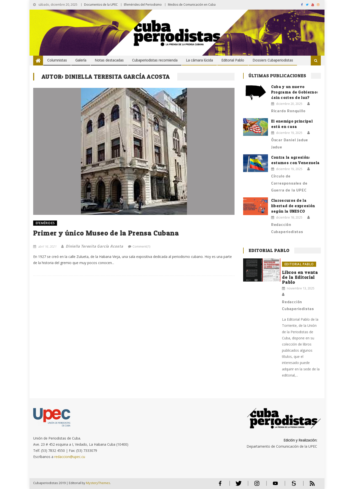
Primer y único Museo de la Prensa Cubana (106, 233)
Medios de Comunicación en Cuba (192, 4)
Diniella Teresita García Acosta (94, 246)
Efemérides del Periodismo (143, 4)
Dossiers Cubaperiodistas (272, 60)
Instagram (257, 485)
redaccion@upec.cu (69, 456)
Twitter (237, 485)
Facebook (220, 485)
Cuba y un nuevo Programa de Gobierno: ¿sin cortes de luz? (294, 92)
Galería (80, 60)
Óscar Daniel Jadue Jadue (289, 143)
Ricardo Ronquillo (288, 111)
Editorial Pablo (232, 60)
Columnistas (57, 60)
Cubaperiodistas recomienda (154, 60)
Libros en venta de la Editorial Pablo (300, 277)
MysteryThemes (98, 483)
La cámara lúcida (199, 60)
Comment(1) (141, 246)
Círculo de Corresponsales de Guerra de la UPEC (289, 183)
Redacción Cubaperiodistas (287, 228)
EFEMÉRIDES (45, 223)
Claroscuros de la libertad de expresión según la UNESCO (293, 206)
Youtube (275, 485)
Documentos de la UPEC (101, 4)
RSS (309, 485)
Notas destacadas (109, 60)
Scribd (292, 485)
